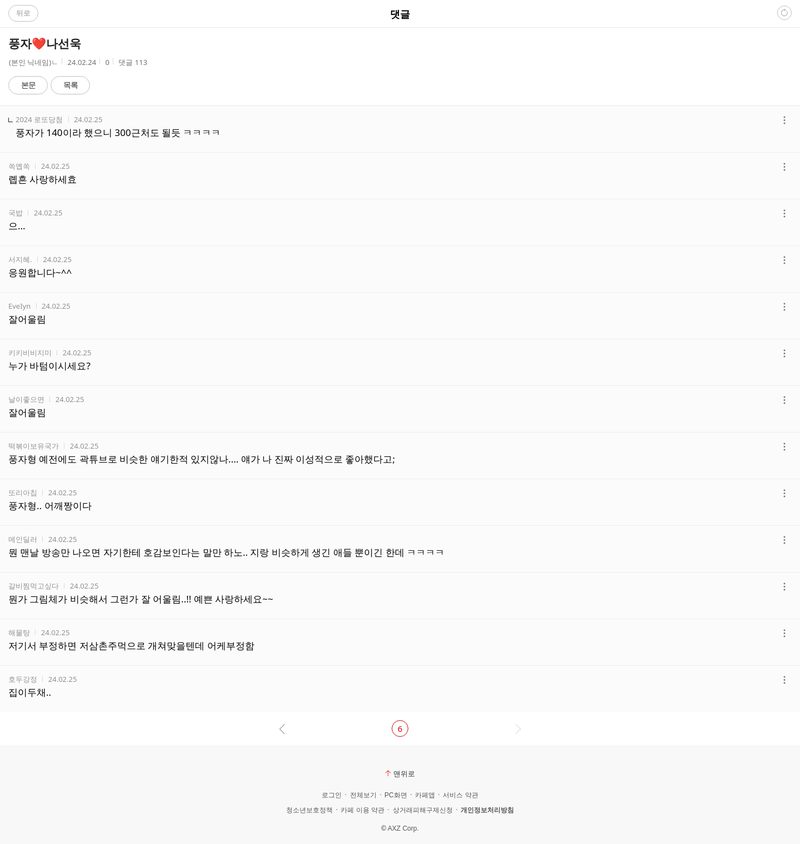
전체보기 (363, 795)
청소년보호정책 (309, 810)
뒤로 (23, 13)
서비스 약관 (460, 795)
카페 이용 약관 (362, 810)
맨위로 (400, 773)
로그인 (332, 795)
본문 (28, 84)
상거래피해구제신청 (423, 810)
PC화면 (395, 795)
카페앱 (425, 795)
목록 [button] (70, 84)
